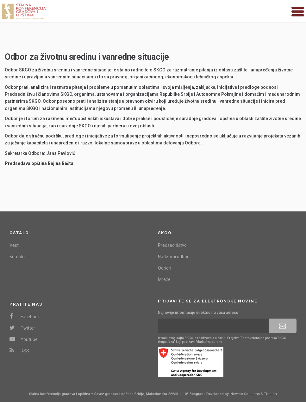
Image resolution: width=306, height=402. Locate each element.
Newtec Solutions (245, 394)
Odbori (164, 268)
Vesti (14, 245)
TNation (270, 394)
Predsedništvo (172, 245)
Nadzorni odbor (173, 256)
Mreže (164, 279)
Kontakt (17, 256)
